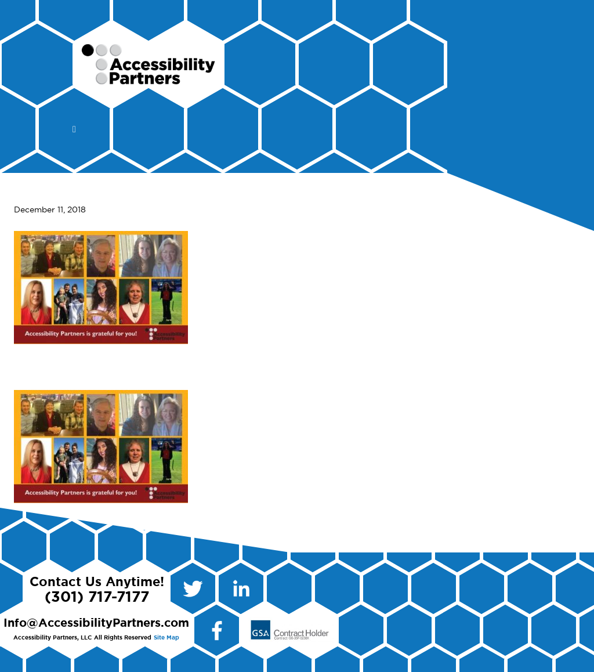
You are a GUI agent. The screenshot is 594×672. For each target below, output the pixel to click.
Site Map (166, 638)
